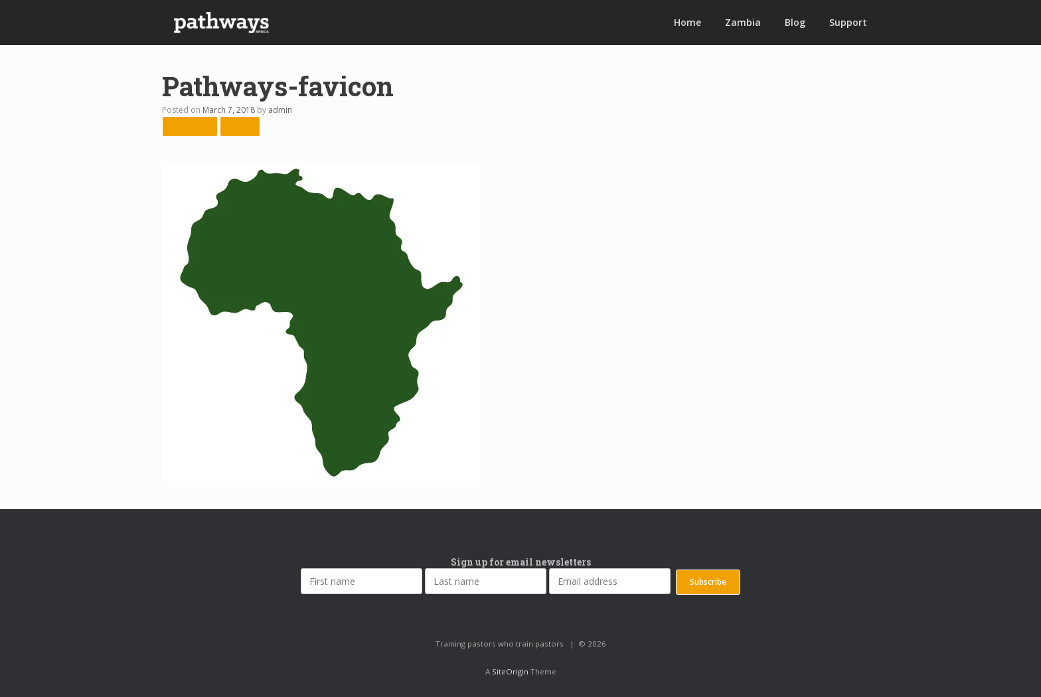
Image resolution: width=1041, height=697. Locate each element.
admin (280, 110)
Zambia (743, 22)
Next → (240, 126)
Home (687, 22)
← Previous (189, 126)
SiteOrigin (510, 671)
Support (848, 22)
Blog (795, 22)
